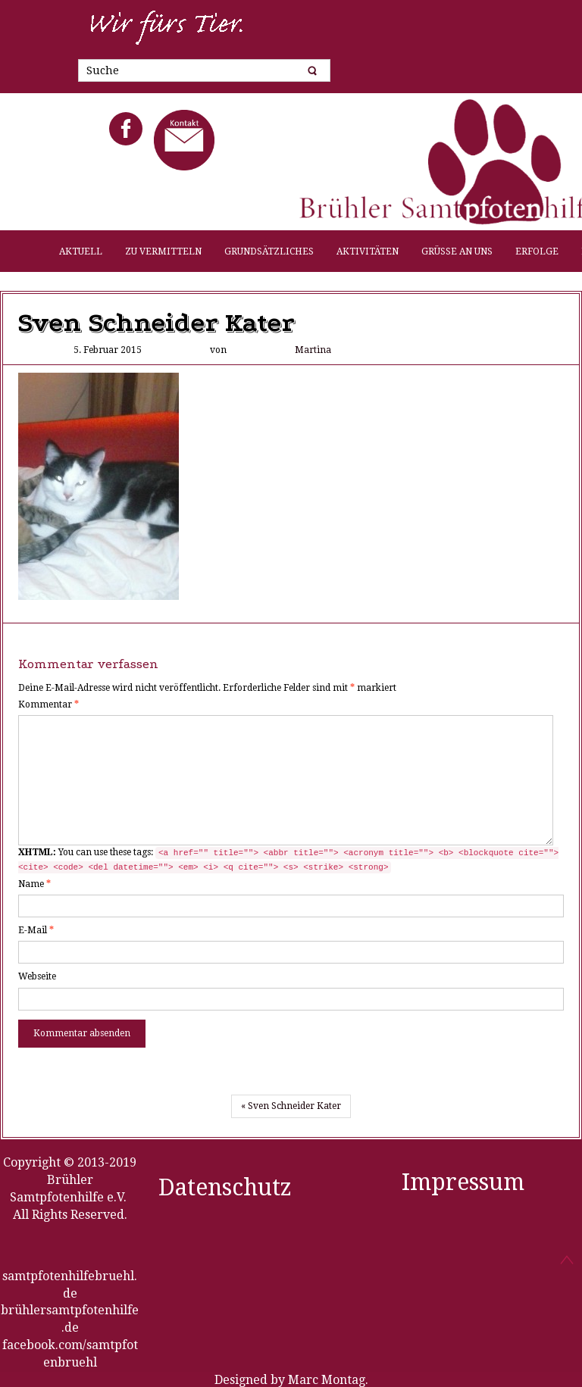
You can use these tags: (288, 860)
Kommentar (48, 704)
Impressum (463, 1182)
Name (34, 884)
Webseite (37, 976)
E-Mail (36, 930)
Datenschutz (225, 1187)
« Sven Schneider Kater (291, 1106)
